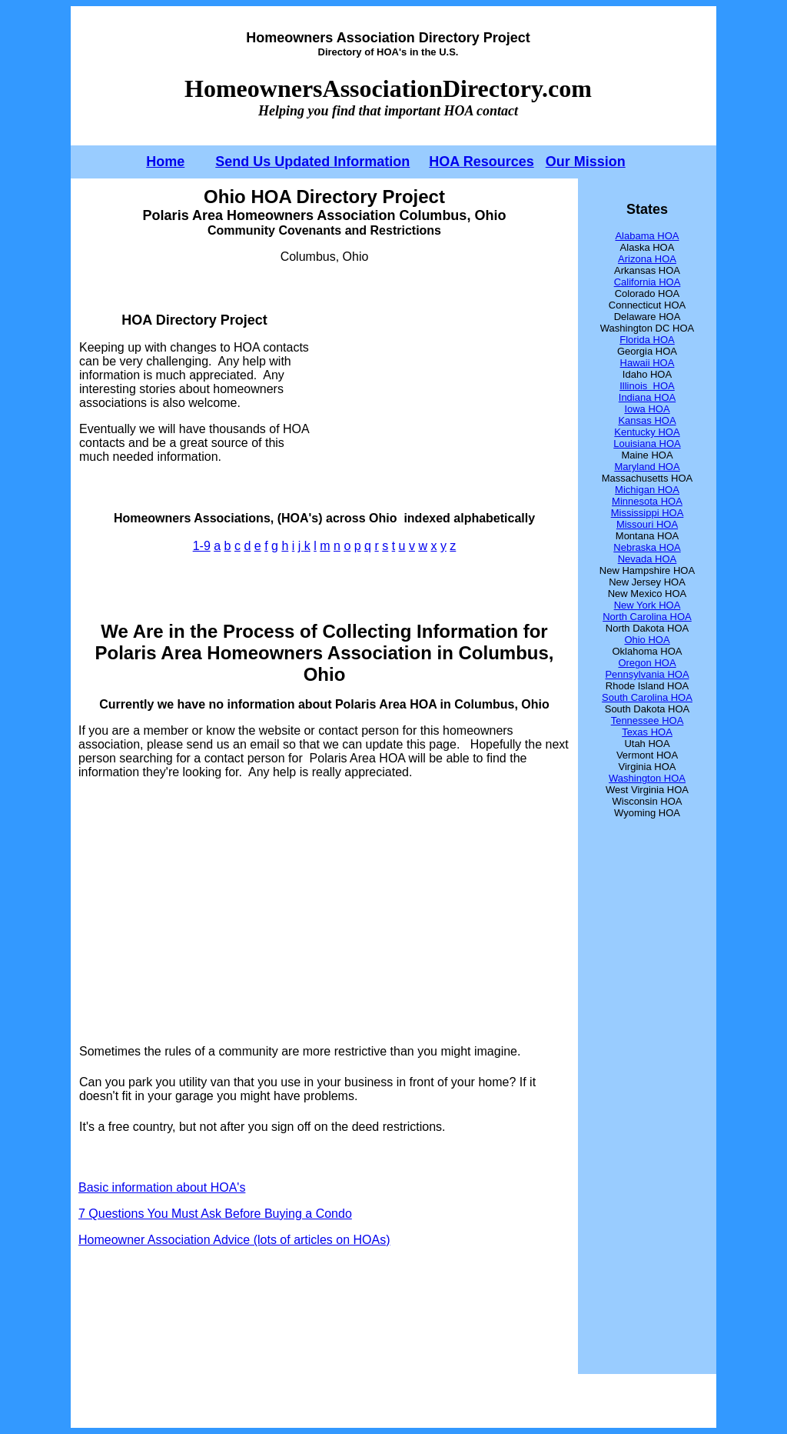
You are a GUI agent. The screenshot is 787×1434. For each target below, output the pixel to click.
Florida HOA (647, 339)
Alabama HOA (647, 236)
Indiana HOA (647, 397)
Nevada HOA (647, 559)
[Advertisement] (440, 387)
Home (165, 161)
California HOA (647, 282)
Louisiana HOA (646, 443)
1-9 (202, 545)
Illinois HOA (647, 386)
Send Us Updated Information (312, 161)
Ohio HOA (646, 639)
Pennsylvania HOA (647, 674)
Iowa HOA (646, 409)
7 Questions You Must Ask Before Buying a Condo (215, 1213)
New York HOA (647, 605)
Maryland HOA (646, 466)
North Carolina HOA (647, 616)
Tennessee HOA (647, 720)
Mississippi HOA (647, 513)
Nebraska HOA (646, 547)
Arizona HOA (647, 259)
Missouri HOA (647, 524)
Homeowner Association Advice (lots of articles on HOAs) (234, 1239)
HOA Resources (481, 161)
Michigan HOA (647, 489)
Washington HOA (647, 778)
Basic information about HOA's (161, 1187)
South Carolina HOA (647, 697)
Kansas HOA (647, 420)
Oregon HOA (647, 663)
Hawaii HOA (647, 363)
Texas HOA (647, 732)
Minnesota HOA (647, 501)
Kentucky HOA (646, 432)
